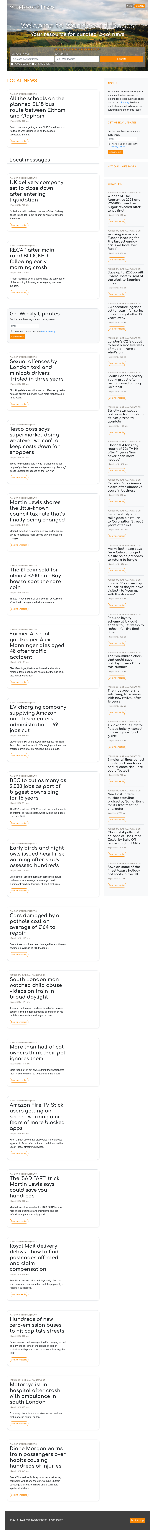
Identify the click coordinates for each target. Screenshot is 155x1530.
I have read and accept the (34, 331)
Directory (140, 6)
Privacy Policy (48, 331)
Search (121, 59)
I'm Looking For (20, 54)
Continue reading (19, 141)
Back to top (137, 1520)
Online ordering (45, 64)
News (129, 6)
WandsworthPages (32, 6)
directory (124, 102)
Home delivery (22, 64)
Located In (61, 54)
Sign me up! (17, 337)
